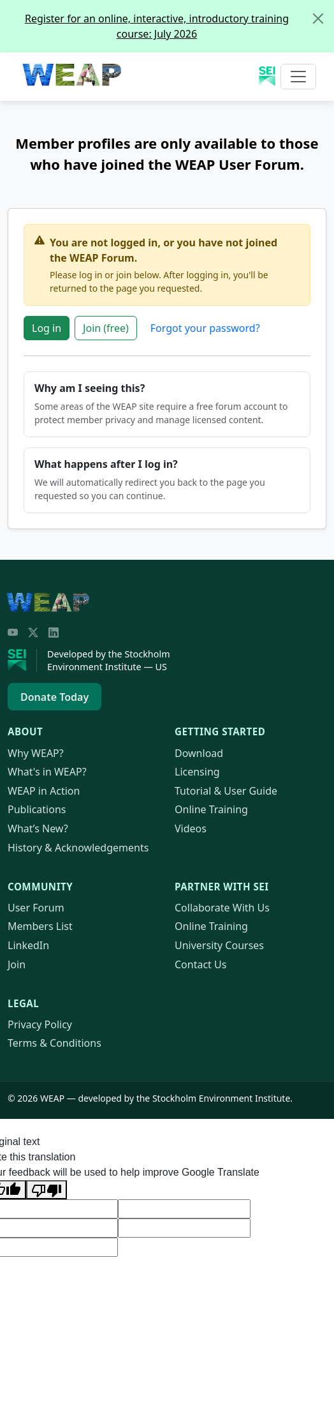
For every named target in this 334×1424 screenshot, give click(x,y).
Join (16, 964)
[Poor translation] (46, 1189)
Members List (40, 926)
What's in (47, 772)
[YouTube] (13, 632)
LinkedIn (28, 945)
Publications (37, 809)
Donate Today (54, 697)
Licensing (197, 772)
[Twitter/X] (33, 632)
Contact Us (200, 964)
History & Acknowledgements (78, 848)
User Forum (36, 908)
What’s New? (38, 828)
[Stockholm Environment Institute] (22, 660)
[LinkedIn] (53, 632)
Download (199, 753)
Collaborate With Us (222, 908)
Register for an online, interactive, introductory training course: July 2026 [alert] (179, 21)
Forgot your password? (205, 328)
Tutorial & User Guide (226, 791)
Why (36, 753)
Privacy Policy (40, 1024)
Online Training (211, 809)
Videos (191, 828)
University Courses (219, 945)
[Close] (318, 18)
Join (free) (106, 328)
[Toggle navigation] (298, 76)
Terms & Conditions (54, 1043)
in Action (44, 791)
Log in (46, 328)
